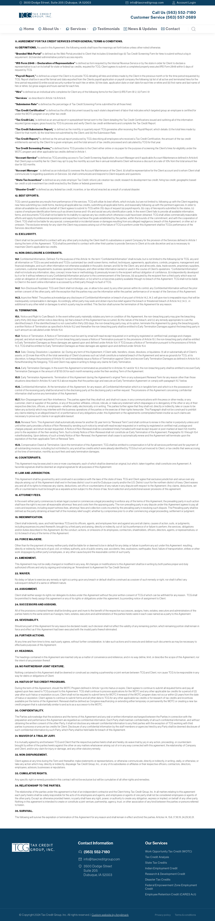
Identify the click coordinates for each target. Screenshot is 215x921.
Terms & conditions (185, 914)
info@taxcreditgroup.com (147, 2)
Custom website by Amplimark (110, 914)
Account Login (186, 2)
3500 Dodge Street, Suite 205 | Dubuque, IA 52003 (57, 2)
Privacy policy (163, 914)
